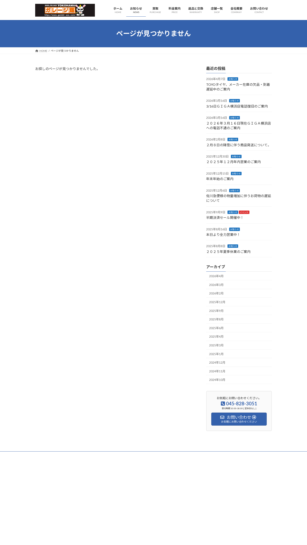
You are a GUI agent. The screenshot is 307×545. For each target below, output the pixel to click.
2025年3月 (216, 345)
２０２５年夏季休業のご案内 (228, 251)
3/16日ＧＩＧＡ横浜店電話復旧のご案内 (237, 106)
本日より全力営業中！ (223, 234)
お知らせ (233, 79)
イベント (244, 212)
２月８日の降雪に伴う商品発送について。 (238, 145)
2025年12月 (217, 302)
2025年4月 (216, 336)
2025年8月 (216, 319)
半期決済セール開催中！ (225, 217)
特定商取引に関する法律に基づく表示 (113, 455)
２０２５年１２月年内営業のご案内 (233, 162)
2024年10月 (217, 380)
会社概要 (44, 455)
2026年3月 (216, 284)
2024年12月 (217, 362)
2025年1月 (216, 354)
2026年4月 (216, 276)
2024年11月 (217, 371)
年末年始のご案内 (219, 179)
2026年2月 (216, 293)
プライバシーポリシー (70, 455)
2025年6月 (216, 328)
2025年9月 (216, 310)
